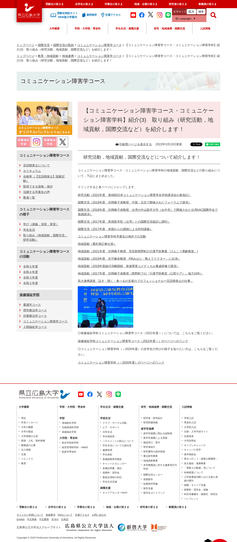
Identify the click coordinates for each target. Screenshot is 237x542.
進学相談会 (190, 454)
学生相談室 (109, 436)
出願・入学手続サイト (196, 431)
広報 (23, 454)
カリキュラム (32, 171)
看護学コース (32, 304)
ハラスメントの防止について (118, 441)
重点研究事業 (150, 456)
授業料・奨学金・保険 (196, 489)
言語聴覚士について (36, 165)
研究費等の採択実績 (154, 451)
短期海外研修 (150, 483)
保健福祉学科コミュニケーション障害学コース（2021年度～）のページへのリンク (133, 341)
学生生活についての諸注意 (117, 445)
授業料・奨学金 (111, 472)
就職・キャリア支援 (195, 485)
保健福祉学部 (29, 295)
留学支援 (148, 488)
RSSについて (65, 514)
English (21, 519)
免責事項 (50, 514)
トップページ (25, 45)
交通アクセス (82, 514)
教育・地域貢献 (48, 56)
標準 (201, 11)
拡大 (191, 11)
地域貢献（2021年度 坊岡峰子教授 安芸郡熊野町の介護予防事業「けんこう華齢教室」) (138, 251)
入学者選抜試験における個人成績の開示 (201, 479)
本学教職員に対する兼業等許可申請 (160, 467)
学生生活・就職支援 (127, 28)
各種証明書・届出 (112, 468)
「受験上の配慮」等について (199, 467)
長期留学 (148, 479)
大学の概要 (27, 427)
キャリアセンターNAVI (115, 492)
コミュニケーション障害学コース (99, 45)
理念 (23, 418)
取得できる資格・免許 (38, 186)
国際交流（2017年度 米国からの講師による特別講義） (115, 229)
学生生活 (29, 229)
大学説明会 (190, 440)
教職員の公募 (28, 445)
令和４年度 (30, 272)
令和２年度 (30, 283)
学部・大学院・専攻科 (88, 28)
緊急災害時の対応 (112, 477)
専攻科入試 (190, 422)
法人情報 (26, 449)
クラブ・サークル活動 (115, 422)
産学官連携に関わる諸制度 (157, 433)
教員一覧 (29, 197)
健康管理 (107, 450)
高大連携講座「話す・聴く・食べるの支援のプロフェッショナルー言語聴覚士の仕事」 (135, 280)
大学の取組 (27, 431)
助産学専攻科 (69, 451)
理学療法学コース (35, 310)
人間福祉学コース (35, 327)
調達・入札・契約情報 (33, 440)
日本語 (64, 519)
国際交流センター (153, 474)
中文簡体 (32, 519)
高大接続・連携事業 (195, 463)
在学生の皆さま (84, 4)
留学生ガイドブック (154, 492)
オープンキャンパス (195, 445)
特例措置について (193, 472)
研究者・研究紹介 (153, 418)
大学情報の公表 (29, 436)
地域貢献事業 (150, 460)
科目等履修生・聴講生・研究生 (201, 494)
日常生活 (107, 432)
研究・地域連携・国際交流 (169, 28)
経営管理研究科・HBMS (75, 447)
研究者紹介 (149, 447)
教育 (23, 463)
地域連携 (68, 56)
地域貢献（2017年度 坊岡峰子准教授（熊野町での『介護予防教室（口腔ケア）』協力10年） (140, 273)
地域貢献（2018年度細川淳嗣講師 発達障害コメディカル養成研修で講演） (128, 266)
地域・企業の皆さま (146, 4)
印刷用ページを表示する (135, 144)
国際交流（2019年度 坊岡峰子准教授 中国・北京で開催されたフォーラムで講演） (134, 202)
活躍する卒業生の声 (36, 192)
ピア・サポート (111, 427)
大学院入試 (190, 427)
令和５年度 (30, 266)
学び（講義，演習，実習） (41, 224)
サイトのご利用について (30, 514)
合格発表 (189, 436)
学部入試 (189, 418)
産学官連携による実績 (155, 437)
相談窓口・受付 (151, 442)
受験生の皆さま (55, 4)
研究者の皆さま (178, 4)
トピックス (27, 458)
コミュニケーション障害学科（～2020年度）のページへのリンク (121, 362)
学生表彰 (107, 454)
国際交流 (44, 45)
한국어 (55, 519)
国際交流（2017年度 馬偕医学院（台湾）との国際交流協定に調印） (124, 221)
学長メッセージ (29, 422)
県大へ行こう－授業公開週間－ (201, 458)
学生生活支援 (110, 481)
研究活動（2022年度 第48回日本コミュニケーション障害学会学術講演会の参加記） (134, 195)
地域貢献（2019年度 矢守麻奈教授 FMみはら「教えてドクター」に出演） (129, 258)
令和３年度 (30, 277)
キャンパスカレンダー (115, 463)
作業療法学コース (35, 315)
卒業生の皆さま (114, 4)
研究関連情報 (150, 422)
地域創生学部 (69, 422)
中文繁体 (44, 519)
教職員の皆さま (207, 4)
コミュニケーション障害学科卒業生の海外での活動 (112, 236)
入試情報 (205, 28)
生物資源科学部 (70, 427)
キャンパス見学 (192, 449)
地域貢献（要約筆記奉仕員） (97, 243)
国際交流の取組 (63, 45)
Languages (185, 18)
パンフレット (191, 498)
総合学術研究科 (70, 442)
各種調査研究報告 (112, 459)
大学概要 (54, 28)
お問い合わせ (99, 514)
